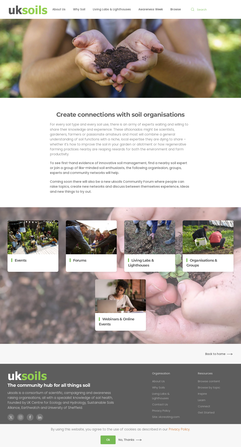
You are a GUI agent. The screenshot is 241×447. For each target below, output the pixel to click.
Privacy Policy (179, 429)
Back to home (215, 354)
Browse (175, 9)
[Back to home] (28, 9)
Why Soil (79, 9)
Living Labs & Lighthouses (112, 9)
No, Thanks (126, 440)
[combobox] (210, 9)
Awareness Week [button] (150, 9)
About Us (59, 9)
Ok (108, 440)
